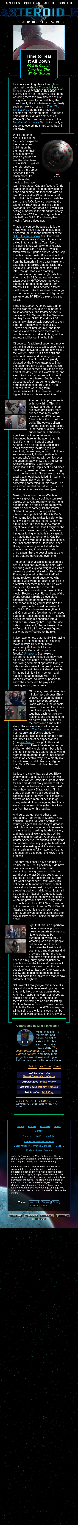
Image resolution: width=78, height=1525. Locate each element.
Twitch (33, 1066)
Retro (55, 1202)
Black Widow (48, 1081)
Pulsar (44, 1205)
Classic (46, 1202)
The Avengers (41, 729)
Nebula (34, 1205)
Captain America (28, 122)
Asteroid (34, 1202)
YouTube (45, 1066)
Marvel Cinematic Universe (46, 87)
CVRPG (45, 1050)
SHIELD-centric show (26, 236)
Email (57, 1066)
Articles (34, 1101)
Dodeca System (26, 1054)
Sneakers (30, 653)
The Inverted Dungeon (36, 1049)
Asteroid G (22, 1101)
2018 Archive (48, 1101)
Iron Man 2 (27, 742)
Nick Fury (48, 1092)
